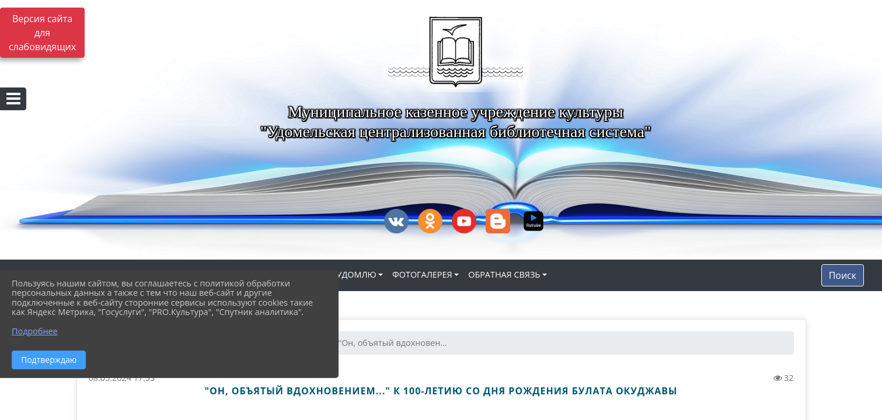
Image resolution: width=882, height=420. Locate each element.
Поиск (842, 275)
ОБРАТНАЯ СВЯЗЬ (504, 274)
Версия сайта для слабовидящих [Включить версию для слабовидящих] (42, 32)
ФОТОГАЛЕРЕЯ (422, 274)
